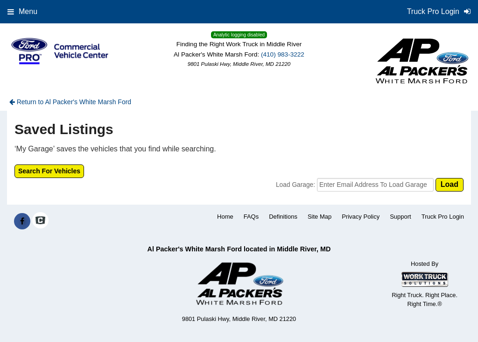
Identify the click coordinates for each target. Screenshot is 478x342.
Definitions (283, 216)
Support (400, 216)
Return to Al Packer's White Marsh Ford (70, 102)
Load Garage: (296, 184)
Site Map (319, 216)
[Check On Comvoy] (40, 221)
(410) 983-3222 (282, 54)
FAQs (251, 216)
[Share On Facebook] (22, 221)
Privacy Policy (361, 216)
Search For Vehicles (49, 171)
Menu (22, 11)
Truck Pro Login (443, 216)
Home (225, 216)
